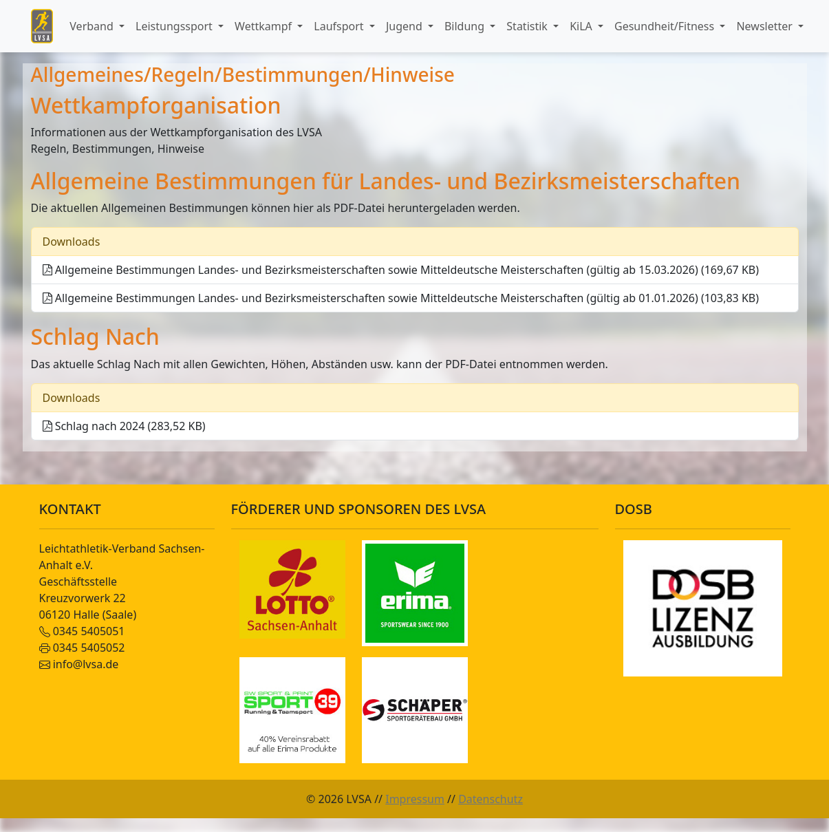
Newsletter (765, 26)
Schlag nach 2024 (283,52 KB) (124, 426)
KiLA (582, 26)
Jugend (405, 26)
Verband (92, 26)
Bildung (465, 26)
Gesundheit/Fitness (665, 26)
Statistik (528, 26)
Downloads (71, 241)
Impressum (414, 799)
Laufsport (340, 26)
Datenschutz (490, 799)
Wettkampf (264, 26)
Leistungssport (175, 26)
